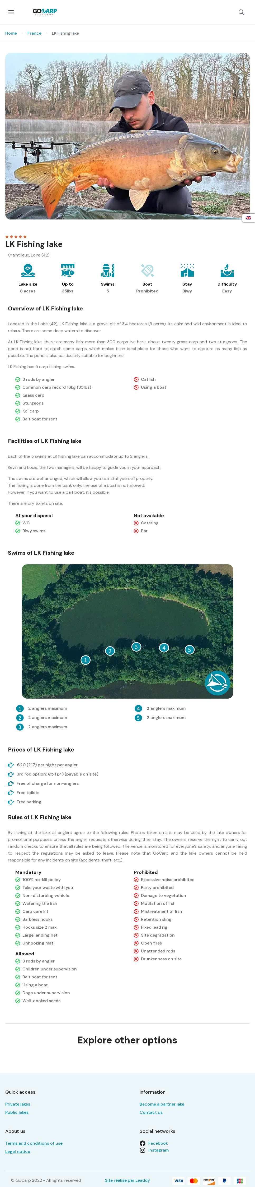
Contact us (151, 1112)
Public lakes (17, 1112)
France (34, 33)
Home (11, 33)
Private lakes (17, 1104)
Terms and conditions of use (34, 1143)
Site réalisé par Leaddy (127, 1180)
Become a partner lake (162, 1104)
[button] (241, 12)
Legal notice (17, 1151)
